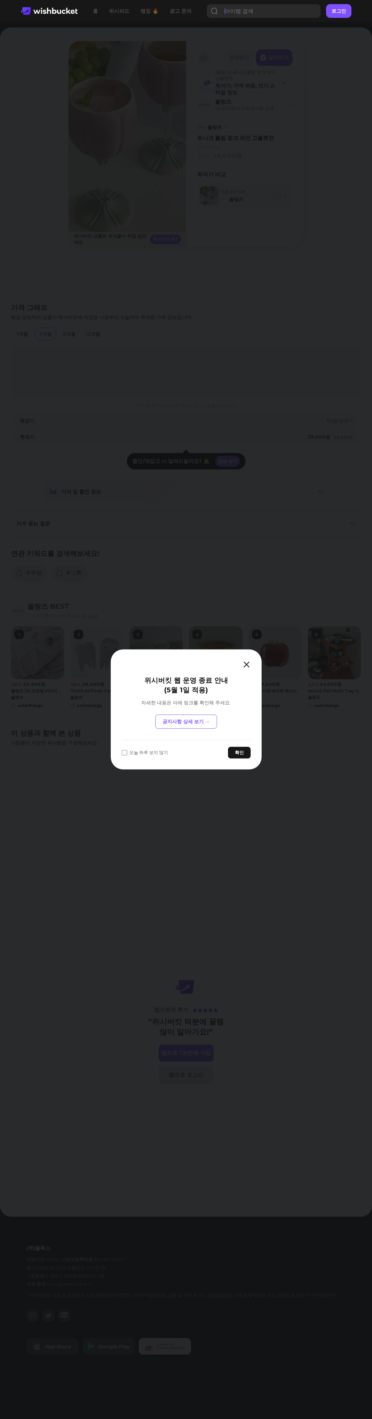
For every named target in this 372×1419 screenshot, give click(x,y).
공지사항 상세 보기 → (186, 721)
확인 (239, 752)
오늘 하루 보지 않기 (145, 752)
